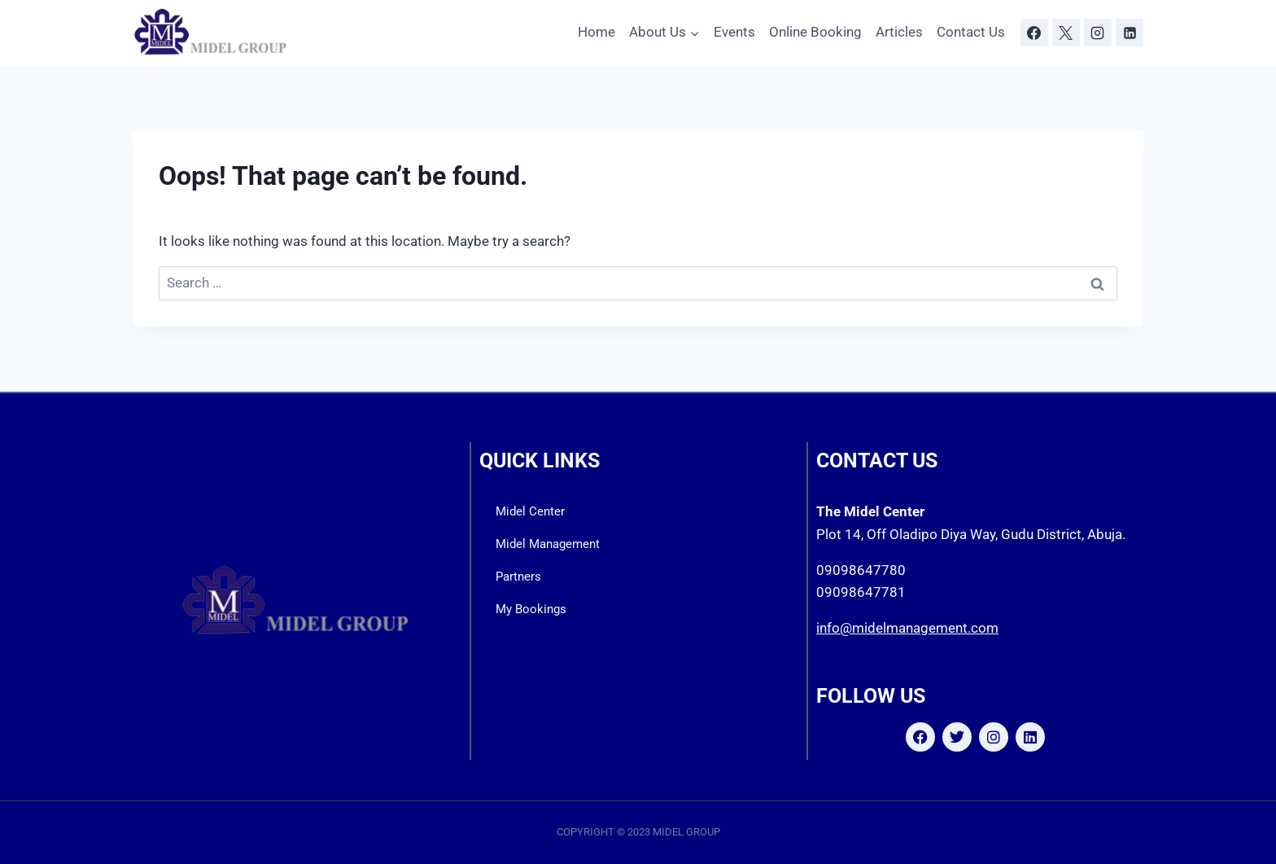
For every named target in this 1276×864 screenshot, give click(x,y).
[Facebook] (1034, 32)
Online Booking (815, 32)
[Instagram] (1098, 32)
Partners (518, 576)
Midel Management (548, 544)
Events (734, 32)
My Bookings (531, 609)
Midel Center (530, 511)
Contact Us (971, 32)
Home (596, 32)
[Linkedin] (1129, 32)
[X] (1066, 32)
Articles (899, 32)
